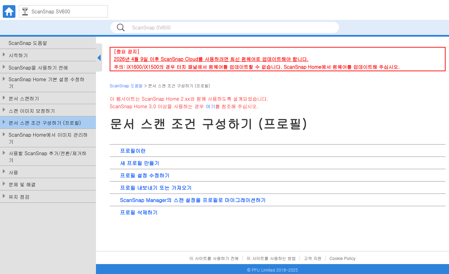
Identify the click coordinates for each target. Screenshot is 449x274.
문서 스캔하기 (24, 98)
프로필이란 (133, 150)
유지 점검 (19, 197)
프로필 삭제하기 (139, 212)
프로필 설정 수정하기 (145, 175)
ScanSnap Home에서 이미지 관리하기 (48, 138)
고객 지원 (312, 258)
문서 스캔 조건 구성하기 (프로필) (45, 123)
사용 (13, 172)
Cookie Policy (342, 258)
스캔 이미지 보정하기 (32, 111)
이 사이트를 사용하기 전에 (214, 258)
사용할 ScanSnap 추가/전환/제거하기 (47, 156)
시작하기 (18, 55)
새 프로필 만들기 (139, 162)
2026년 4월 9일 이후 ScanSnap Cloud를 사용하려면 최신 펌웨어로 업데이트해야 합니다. (211, 58)
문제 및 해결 (22, 184)
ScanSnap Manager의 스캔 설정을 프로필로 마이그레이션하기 (193, 199)
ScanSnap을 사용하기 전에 (38, 67)
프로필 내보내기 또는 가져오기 (156, 187)
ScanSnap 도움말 (28, 43)
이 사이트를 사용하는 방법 (271, 258)
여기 (210, 106)
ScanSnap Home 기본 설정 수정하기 (47, 82)
